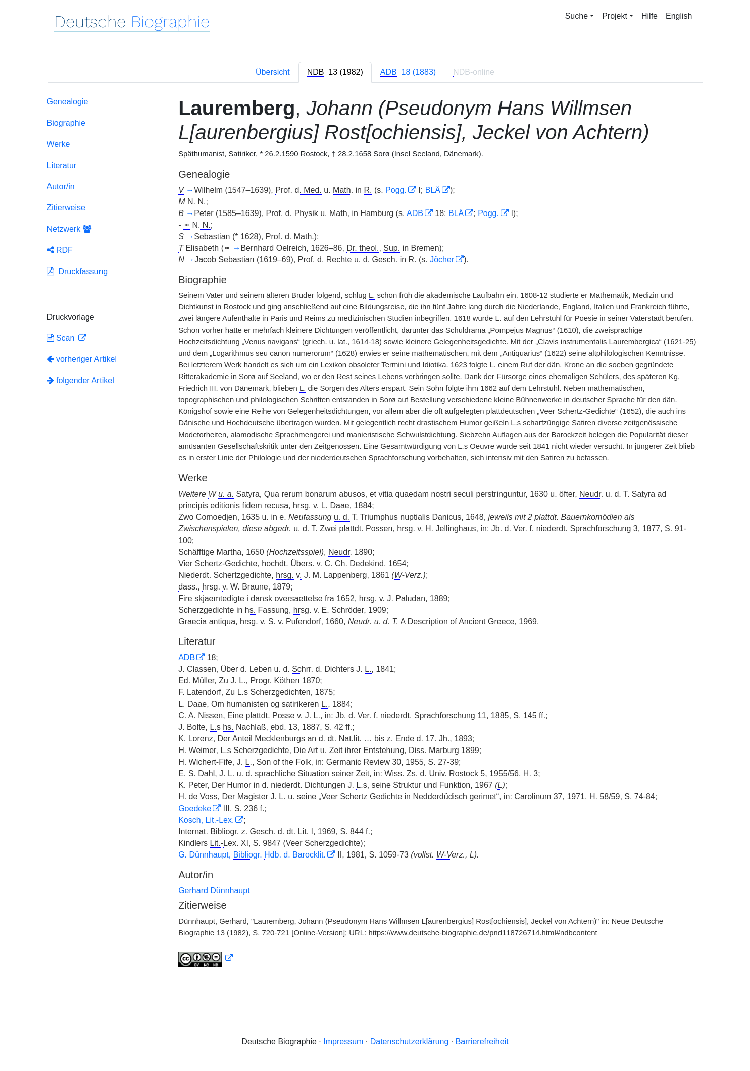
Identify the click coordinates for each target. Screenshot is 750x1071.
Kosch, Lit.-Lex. (206, 820)
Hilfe (649, 16)
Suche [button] (576, 16)
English (679, 16)
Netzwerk (69, 229)
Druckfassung (77, 271)
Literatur (62, 165)
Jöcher (442, 259)
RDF (60, 250)
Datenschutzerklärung (409, 1041)
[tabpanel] (375, 534)
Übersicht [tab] (273, 72)
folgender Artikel (80, 380)
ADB (415, 213)
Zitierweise (66, 207)
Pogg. (396, 190)
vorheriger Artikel (82, 359)
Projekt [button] (614, 16)
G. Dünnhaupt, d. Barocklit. (252, 854)
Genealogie (67, 101)
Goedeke (194, 808)
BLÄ (432, 190)
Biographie (66, 123)
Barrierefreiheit (482, 1041)
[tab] (335, 72)
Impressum (343, 1041)
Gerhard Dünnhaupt (213, 890)
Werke (58, 144)
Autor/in (61, 186)
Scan (62, 338)
